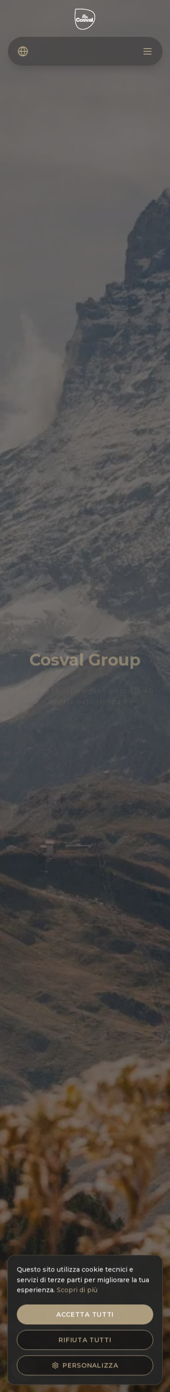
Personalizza (85, 1368)
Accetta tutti (85, 1317)
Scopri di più (77, 1293)
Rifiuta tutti (84, 1342)
